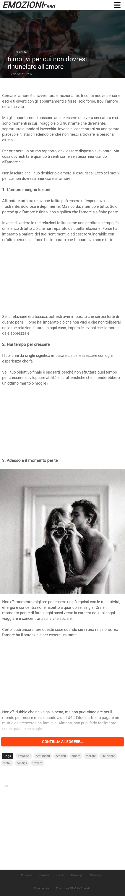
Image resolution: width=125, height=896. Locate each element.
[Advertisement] (62, 278)
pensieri (60, 756)
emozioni (24, 756)
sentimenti (43, 756)
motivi (7, 763)
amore (75, 756)
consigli (22, 763)
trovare (37, 763)
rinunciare (108, 756)
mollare (91, 756)
